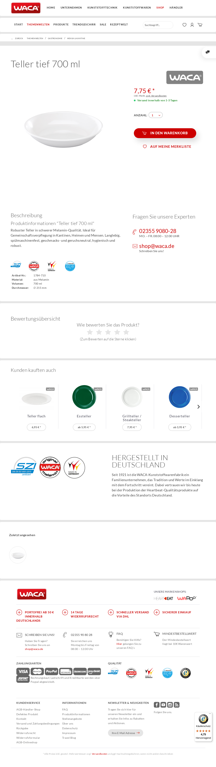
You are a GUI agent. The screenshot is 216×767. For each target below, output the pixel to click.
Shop (160, 7)
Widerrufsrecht (26, 733)
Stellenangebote (72, 718)
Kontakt (21, 718)
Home (51, 7)
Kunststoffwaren (137, 7)
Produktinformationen (76, 714)
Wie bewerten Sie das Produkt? (108, 331)
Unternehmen (71, 7)
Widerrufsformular (28, 737)
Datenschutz (70, 728)
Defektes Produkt (27, 714)
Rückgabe (22, 728)
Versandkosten (99, 753)
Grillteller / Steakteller (131, 418)
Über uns (67, 723)
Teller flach (36, 416)
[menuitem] (19, 24)
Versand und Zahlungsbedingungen (38, 723)
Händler (176, 7)
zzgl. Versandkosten (156, 95)
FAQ (65, 709)
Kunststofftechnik (102, 7)
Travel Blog (69, 737)
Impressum (69, 733)
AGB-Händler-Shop (28, 709)
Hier (119, 643)
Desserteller (179, 416)
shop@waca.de (34, 649)
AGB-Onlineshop (26, 742)
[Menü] (210, 714)
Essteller (84, 416)
